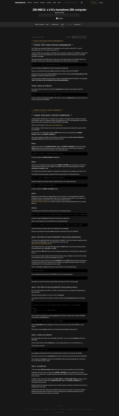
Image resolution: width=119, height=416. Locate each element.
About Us (27, 409)
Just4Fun (59, 18)
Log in (101, 2)
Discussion (78, 24)
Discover (36, 2)
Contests (42, 2)
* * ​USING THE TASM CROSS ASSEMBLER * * (47, 41)
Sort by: (68, 37)
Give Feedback (45, 409)
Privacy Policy (61, 409)
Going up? (59, 406)
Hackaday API (69, 409)
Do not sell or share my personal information (84, 409)
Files (48, 24)
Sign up (94, 2)
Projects (29, 2)
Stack (54, 2)
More (60, 3)
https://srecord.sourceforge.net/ (40, 201)
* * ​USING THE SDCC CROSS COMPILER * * (47, 110)
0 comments (43, 42)
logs (62, 24)
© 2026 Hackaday (59, 412)
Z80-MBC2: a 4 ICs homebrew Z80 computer (59, 9)
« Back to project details (37, 37)
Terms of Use (53, 409)
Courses (49, 2)
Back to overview (59, 12)
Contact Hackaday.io (35, 409)
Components (55, 24)
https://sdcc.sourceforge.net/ (54, 125)
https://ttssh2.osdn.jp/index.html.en (41, 243)
